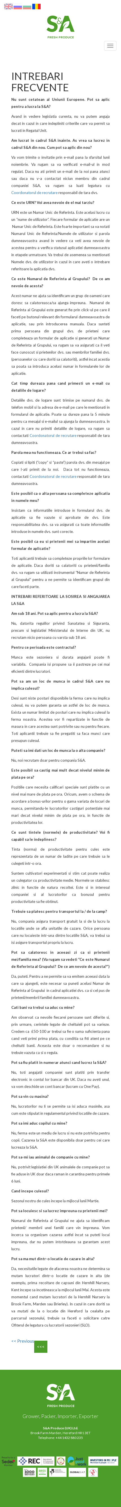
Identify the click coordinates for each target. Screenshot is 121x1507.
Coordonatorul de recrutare (34, 192)
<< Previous (22, 1340)
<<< (41, 1346)
